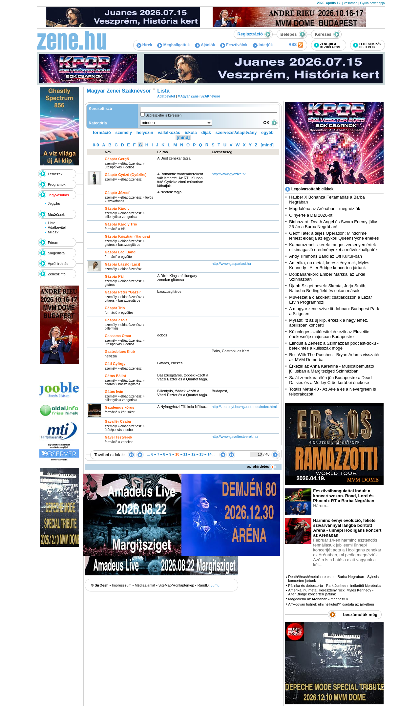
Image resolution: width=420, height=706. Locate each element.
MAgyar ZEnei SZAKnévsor (199, 96)
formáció (102, 132)
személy (124, 132)
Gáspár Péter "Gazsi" (123, 292)
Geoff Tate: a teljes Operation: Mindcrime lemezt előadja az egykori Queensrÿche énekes (334, 236)
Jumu (215, 585)
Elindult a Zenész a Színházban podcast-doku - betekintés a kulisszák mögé (333, 346)
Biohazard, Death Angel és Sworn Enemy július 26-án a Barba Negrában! (333, 224)
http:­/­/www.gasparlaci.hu (231, 264)
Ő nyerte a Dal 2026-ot (310, 215)
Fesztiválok (233, 45)
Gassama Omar (118, 336)
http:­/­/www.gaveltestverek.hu (235, 437)
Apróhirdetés (58, 264)
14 (209, 454)
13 (201, 454)
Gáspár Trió (115, 308)
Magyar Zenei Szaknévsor (119, 91)
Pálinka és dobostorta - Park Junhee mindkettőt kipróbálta (334, 586)
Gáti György (115, 364)
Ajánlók (205, 45)
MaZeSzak (56, 214)
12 (193, 454)
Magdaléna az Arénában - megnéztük (324, 208)
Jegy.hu (54, 203)
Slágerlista (56, 253)
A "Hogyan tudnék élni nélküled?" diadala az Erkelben (331, 604)
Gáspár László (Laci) (122, 264)
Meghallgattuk (173, 45)
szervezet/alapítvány (236, 132)
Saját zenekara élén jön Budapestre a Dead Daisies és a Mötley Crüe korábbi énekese (330, 380)
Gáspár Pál (114, 276)
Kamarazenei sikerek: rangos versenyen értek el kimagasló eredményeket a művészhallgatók (333, 247)
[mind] (183, 137)
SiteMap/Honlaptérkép (176, 585)
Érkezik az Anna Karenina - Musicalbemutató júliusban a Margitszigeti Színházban (331, 369)
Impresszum (122, 585)
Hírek (144, 45)
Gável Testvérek (118, 437)
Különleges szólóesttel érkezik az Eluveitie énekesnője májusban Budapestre (329, 334)
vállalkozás (169, 132)
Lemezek (55, 174)
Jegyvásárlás (58, 195)
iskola (191, 132)
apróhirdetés (261, 466)
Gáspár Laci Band (120, 252)
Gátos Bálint (115, 376)
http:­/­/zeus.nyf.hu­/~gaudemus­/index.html (244, 407)
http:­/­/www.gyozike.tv (228, 174)
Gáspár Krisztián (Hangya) (127, 236)
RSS (295, 45)
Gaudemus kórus (119, 407)
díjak (206, 132)
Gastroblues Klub (120, 351)
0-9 (96, 144)
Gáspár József (117, 193)
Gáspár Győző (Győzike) (125, 175)
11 (185, 454)
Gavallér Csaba (118, 421)
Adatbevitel (57, 227)
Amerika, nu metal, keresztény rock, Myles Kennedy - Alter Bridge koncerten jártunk (329, 265)
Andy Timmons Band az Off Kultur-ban (325, 256)
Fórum (53, 243)
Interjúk (263, 45)
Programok (57, 184)
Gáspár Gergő (117, 159)
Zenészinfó (57, 274)
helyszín (144, 132)
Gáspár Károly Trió (121, 224)
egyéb (267, 132)
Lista (51, 223)
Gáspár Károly (117, 208)
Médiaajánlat (145, 585)
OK (270, 122)
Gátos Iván (114, 392)
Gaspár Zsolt (116, 320)
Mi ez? (53, 232)
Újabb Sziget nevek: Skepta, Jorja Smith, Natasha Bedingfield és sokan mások (328, 288)
